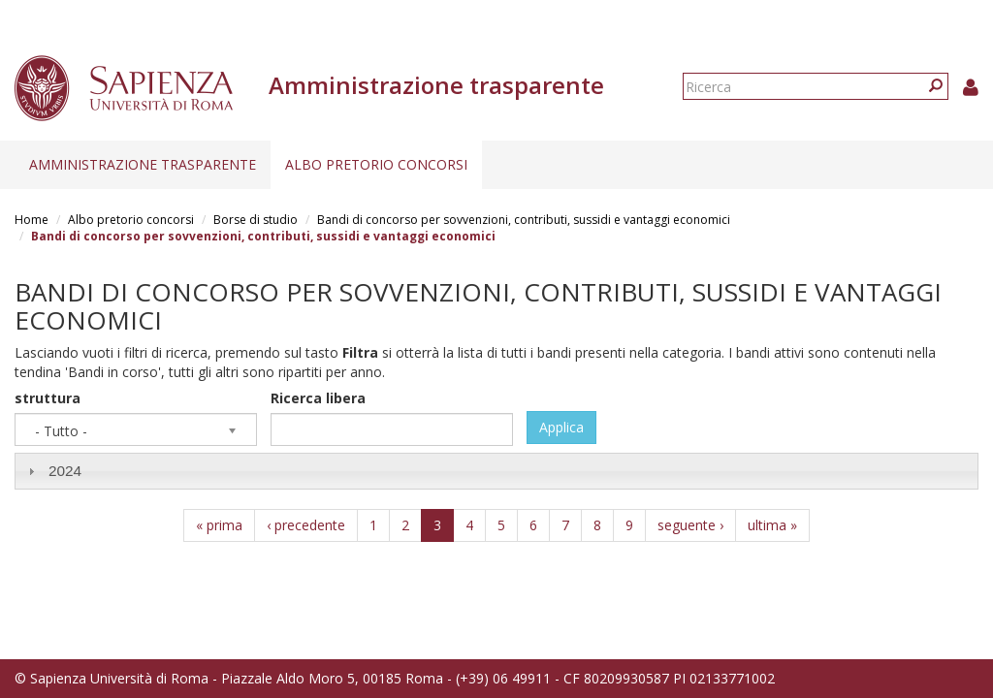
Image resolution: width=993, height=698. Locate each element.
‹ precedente (306, 525)
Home (31, 219)
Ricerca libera (318, 398)
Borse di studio (255, 219)
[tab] (496, 471)
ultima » (772, 525)
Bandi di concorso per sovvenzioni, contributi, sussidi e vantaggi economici (523, 219)
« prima (219, 525)
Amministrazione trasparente (142, 164)
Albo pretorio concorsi (376, 164)
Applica (561, 427)
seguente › (690, 525)
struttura (47, 398)
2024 (64, 470)
